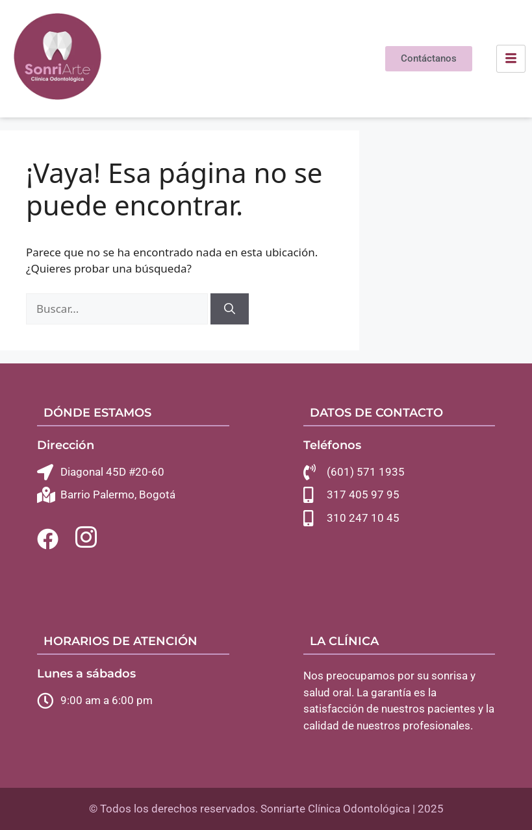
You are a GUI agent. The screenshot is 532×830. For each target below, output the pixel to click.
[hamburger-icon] (511, 59)
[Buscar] (229, 308)
